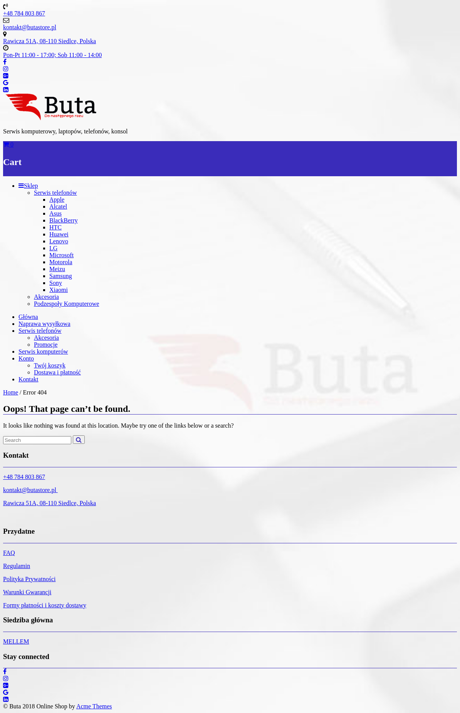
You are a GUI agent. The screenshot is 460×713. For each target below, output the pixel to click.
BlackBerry (63, 220)
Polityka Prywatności (29, 579)
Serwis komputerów (43, 351)
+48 (8, 477)
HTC (55, 227)
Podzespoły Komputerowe (66, 303)
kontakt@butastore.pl (30, 490)
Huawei (59, 234)
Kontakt (28, 379)
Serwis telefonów (55, 192)
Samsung (60, 276)
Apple (56, 199)
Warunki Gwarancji (27, 592)
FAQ (9, 552)
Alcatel (58, 206)
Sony (55, 283)
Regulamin (16, 566)
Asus (55, 213)
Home (10, 392)
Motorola (60, 262)
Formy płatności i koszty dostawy (44, 605)
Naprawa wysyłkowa (44, 323)
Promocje (45, 344)
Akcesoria (46, 296)
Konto (26, 358)
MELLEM (16, 641)
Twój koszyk (49, 365)
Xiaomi (58, 290)
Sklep (28, 185)
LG (53, 248)
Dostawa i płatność (57, 372)
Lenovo (58, 241)
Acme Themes (94, 706)
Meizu (57, 269)
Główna (28, 317)
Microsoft (61, 255)
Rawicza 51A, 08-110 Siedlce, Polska (49, 503)
